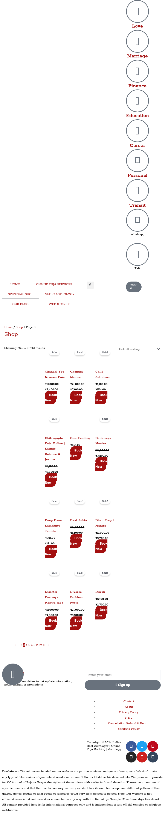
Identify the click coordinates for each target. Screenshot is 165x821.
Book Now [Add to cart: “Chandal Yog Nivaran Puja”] (51, 397)
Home (8, 327)
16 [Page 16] (37, 645)
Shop (19, 327)
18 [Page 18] (44, 645)
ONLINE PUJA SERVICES (54, 284)
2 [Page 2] (21, 645)
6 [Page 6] (31, 645)
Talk (137, 268)
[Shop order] (138, 349)
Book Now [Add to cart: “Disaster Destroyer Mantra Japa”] (51, 623)
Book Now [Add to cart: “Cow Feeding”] (76, 453)
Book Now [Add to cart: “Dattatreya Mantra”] (101, 464)
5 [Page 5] (29, 645)
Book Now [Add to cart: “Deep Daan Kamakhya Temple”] (51, 551)
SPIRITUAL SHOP (21, 294)
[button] (90, 285)
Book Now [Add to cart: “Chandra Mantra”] (76, 397)
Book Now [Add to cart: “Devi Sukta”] (76, 541)
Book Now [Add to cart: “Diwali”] (101, 612)
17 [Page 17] (40, 645)
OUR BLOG (20, 304)
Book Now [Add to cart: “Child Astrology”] (101, 397)
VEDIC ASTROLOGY (60, 294)
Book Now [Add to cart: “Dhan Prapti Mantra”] (101, 546)
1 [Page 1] (19, 645)
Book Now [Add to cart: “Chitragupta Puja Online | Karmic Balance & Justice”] (51, 480)
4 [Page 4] (27, 645)
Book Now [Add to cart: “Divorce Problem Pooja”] (76, 623)
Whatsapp (137, 234)
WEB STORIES (59, 304)
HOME (15, 284)
